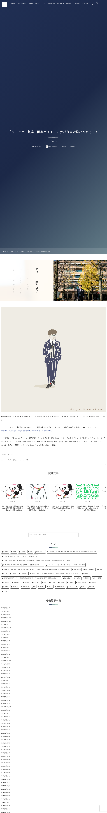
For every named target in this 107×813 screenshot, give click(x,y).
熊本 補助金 (97, 578)
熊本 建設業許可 (90, 569)
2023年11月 (4, 703)
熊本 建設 (36, 582)
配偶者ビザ (6, 582)
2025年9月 (4, 631)
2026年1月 (4, 618)
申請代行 (78, 578)
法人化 (5, 573)
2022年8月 (4, 753)
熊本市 (14, 551)
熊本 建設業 (77, 569)
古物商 (83, 586)
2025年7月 (4, 637)
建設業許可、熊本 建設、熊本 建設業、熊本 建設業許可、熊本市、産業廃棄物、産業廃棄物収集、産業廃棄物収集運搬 (36, 569)
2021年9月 (4, 789)
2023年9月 (4, 710)
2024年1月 (4, 697)
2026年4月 (4, 608)
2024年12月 (4, 660)
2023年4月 (4, 726)
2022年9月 (4, 749)
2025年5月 (4, 644)
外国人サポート (40, 551)
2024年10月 (4, 667)
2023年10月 (4, 706)
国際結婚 (26, 582)
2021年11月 (4, 782)
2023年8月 (4, 713)
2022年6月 (4, 759)
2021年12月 (4, 779)
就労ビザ (85, 573)
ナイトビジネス (72, 586)
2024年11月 (4, 664)
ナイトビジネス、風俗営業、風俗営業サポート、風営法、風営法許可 (66, 565)
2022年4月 (4, 766)
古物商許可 (6, 591)
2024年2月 (4, 693)
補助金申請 (26, 586)
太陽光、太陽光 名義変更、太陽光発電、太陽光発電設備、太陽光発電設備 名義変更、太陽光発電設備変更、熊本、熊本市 (36, 560)
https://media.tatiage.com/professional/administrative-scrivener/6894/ (26, 431)
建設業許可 (15, 586)
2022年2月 (4, 772)
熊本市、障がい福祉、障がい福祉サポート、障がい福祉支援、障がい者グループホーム (55, 573)
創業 (34, 586)
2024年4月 (4, 687)
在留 (45, 582)
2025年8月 (4, 634)
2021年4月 (4, 805)
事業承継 (91, 586)
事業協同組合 (60, 586)
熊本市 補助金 (82, 582)
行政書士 (5, 551)
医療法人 (5, 586)
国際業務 (87, 578)
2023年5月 (4, 723)
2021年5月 (4, 802)
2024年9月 (4, 670)
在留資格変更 (24, 573)
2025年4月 (4, 647)
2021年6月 (4, 799)
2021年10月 (4, 786)
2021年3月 (4, 809)
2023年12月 (4, 700)
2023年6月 (4, 720)
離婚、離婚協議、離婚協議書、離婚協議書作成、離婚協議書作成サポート (23, 565)
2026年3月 (4, 611)
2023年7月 (4, 716)
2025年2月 (4, 654)
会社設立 (22, 551)
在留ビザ (101, 569)
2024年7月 (4, 677)
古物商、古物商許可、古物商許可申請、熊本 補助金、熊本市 (20, 556)
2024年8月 (4, 674)
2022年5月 (4, 762)
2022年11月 (4, 743)
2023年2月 (4, 733)
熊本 (31, 551)
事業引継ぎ (17, 582)
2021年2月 (4, 812)
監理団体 (61, 582)
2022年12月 (4, 739)
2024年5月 (4, 683)
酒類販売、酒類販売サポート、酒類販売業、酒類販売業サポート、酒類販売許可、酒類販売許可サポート (31, 578)
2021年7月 (4, 795)
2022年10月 (4, 746)
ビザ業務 (52, 582)
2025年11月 (4, 624)
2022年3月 (4, 769)
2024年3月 (4, 690)
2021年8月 (4, 792)
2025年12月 (4, 621)
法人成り (42, 586)
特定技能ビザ (67, 578)
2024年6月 (4, 680)
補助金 (51, 586)
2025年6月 (4, 641)
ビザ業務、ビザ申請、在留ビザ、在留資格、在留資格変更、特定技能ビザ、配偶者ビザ (72, 551)
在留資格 (13, 573)
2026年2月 (4, 614)
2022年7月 (4, 756)
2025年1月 (4, 657)
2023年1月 (4, 736)
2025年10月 (4, 627)
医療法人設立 (94, 582)
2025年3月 (4, 651)
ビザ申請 (71, 582)
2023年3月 (4, 730)
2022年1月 (4, 776)
